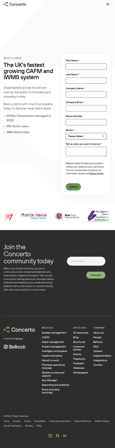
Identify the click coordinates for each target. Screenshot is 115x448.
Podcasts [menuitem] (75, 367)
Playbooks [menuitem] (76, 362)
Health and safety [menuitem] (49, 374)
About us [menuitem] (96, 333)
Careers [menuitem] (95, 353)
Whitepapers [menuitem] (77, 377)
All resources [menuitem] (77, 333)
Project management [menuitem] (51, 357)
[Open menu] (107, 4)
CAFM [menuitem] (46, 341)
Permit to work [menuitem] (52, 381)
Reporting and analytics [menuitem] (51, 414)
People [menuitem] (94, 338)
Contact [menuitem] (95, 368)
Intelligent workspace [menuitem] (49, 365)
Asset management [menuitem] (51, 348)
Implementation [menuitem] (100, 358)
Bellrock (19, 338)
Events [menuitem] (73, 357)
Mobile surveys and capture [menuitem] (52, 400)
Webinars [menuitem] (75, 372)
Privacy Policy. (96, 173)
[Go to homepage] (15, 4)
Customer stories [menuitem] (75, 350)
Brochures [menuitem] (76, 343)
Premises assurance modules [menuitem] (49, 390)
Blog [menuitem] (72, 338)
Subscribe (96, 275)
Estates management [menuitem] (51, 334)
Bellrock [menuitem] (95, 343)
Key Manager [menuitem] (51, 407)
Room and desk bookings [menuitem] (52, 423)
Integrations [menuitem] (98, 363)
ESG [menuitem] (93, 348)
